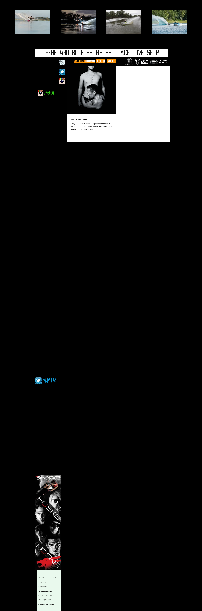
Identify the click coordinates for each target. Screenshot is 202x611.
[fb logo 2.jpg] (62, 63)
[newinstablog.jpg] (62, 81)
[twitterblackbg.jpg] (62, 72)
